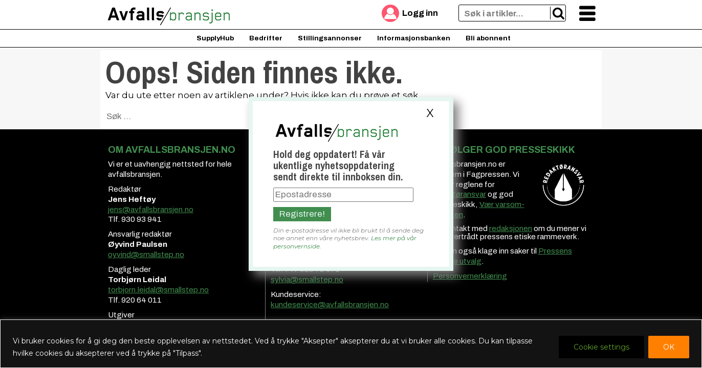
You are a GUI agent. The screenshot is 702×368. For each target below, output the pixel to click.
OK (668, 347)
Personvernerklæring (470, 276)
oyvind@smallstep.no (146, 254)
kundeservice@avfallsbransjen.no (330, 305)
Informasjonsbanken (413, 38)
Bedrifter (265, 38)
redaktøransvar (459, 194)
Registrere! (302, 214)
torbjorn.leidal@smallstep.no (158, 290)
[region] (351, 343)
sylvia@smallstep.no (307, 279)
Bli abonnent (488, 38)
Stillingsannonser (330, 38)
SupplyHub (215, 38)
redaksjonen (510, 228)
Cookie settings (601, 347)
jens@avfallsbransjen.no (150, 209)
